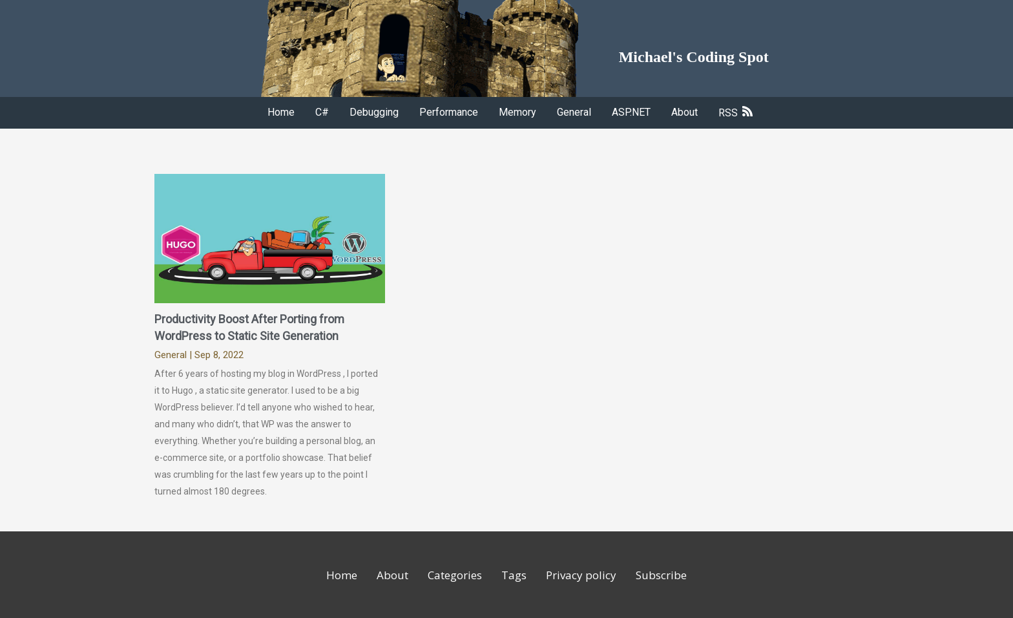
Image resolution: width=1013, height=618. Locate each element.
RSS (735, 113)
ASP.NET (631, 112)
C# (322, 112)
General (574, 112)
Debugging (374, 112)
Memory (517, 112)
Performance (448, 112)
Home (281, 112)
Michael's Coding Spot (694, 56)
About (684, 112)
